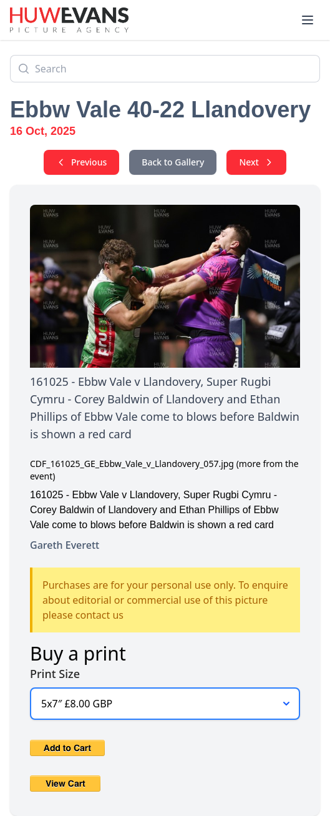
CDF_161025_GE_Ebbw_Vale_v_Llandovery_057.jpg (132, 463)
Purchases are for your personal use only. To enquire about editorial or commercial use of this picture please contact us (165, 600)
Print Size (55, 673)
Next (256, 162)
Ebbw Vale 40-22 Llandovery (160, 109)
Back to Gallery (173, 162)
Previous (81, 162)
